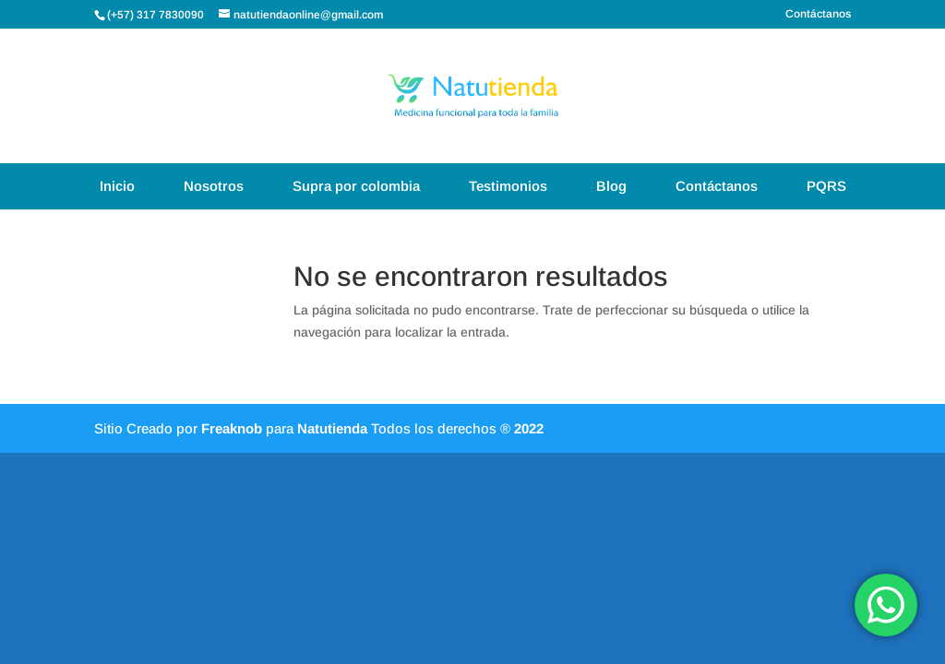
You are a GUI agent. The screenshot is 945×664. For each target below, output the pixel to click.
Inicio (117, 186)
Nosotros (214, 186)
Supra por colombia (356, 186)
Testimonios (508, 186)
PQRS (826, 186)
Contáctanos (818, 14)
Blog (611, 186)
